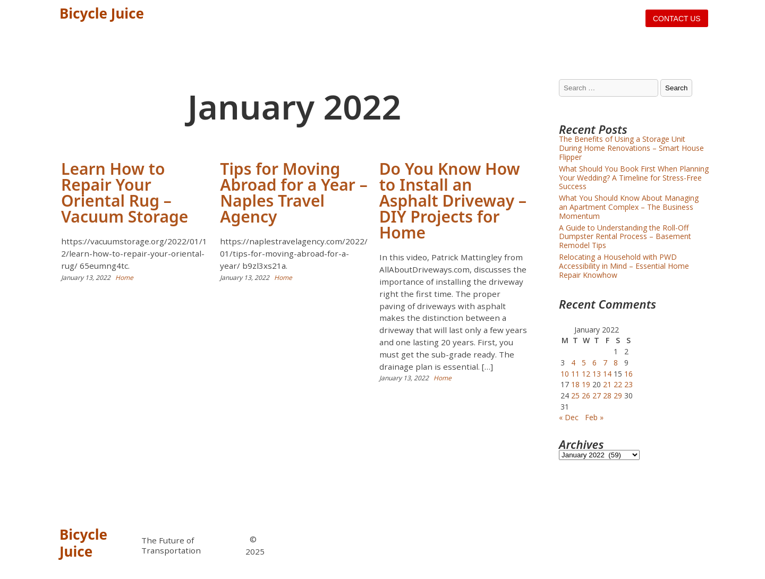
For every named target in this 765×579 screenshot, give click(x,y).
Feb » (594, 417)
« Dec (569, 417)
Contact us (677, 18)
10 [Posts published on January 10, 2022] (564, 374)
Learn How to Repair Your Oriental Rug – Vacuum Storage (124, 192)
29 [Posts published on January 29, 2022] (618, 395)
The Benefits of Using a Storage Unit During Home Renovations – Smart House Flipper (631, 148)
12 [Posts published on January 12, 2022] (586, 374)
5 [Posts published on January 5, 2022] (584, 362)
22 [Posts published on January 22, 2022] (618, 384)
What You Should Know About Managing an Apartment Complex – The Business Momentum (629, 207)
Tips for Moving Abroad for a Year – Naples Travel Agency (293, 192)
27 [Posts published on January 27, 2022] (596, 395)
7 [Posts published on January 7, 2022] (605, 362)
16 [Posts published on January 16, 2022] (628, 374)
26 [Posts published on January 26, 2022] (586, 395)
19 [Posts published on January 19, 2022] (586, 384)
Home (124, 277)
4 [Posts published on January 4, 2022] (573, 362)
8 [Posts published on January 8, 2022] (616, 362)
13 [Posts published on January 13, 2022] (596, 374)
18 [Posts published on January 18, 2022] (575, 384)
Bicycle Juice (102, 13)
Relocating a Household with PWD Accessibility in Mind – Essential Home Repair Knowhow (624, 266)
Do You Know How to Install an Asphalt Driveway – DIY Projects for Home (452, 200)
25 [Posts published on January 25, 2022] (575, 395)
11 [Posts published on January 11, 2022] (575, 374)
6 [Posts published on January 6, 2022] (594, 362)
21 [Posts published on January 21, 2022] (607, 384)
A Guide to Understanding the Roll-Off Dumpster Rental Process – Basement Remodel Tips (625, 237)
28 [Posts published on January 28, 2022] (607, 395)
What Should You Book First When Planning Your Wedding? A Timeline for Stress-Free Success (634, 178)
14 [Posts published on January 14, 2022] (607, 374)
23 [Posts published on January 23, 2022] (628, 384)
